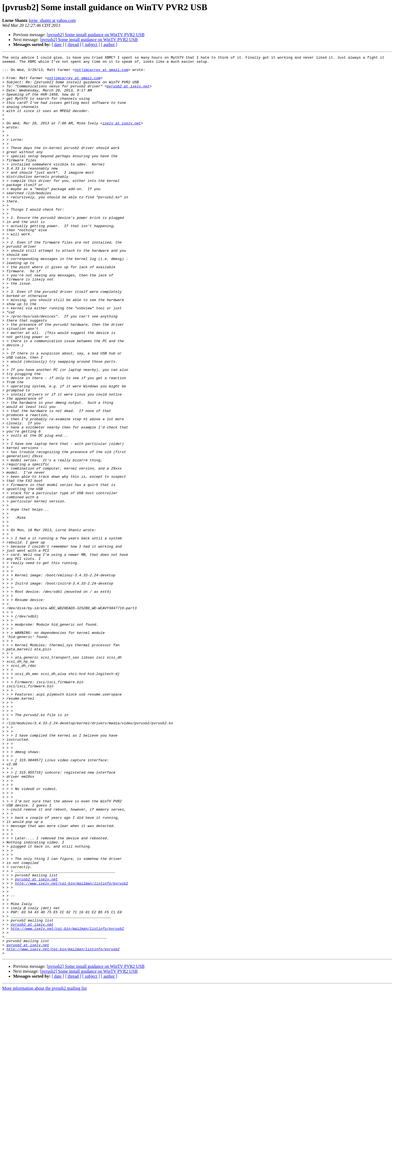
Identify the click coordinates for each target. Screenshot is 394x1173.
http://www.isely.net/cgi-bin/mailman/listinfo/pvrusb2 (71, 1049)
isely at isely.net (122, 137)
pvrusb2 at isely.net (128, 92)
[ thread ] (73, 44)
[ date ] (58, 44)
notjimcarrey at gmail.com (101, 72)
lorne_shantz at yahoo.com (52, 20)
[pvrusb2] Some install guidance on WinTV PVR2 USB (95, 34)
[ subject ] (91, 44)
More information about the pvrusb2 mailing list (44, 1168)
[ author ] (109, 44)
